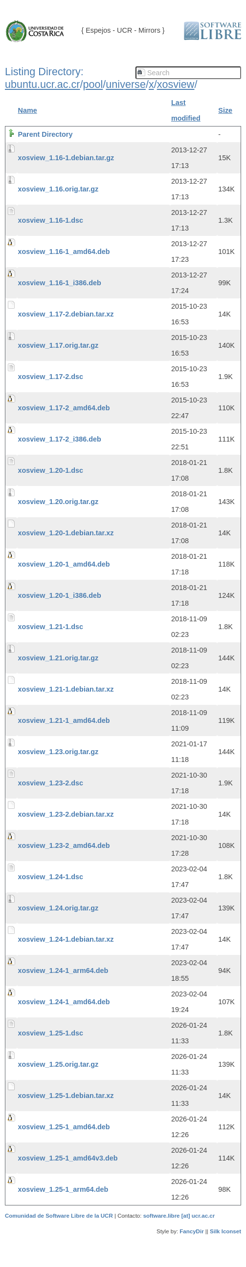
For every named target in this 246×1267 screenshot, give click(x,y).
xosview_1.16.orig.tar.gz (58, 189)
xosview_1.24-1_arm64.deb (63, 970)
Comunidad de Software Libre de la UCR (59, 1216)
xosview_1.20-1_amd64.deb (64, 564)
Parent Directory (45, 134)
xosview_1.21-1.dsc (51, 627)
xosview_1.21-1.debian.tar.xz (66, 689)
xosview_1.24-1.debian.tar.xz (66, 939)
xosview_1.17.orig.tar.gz (58, 345)
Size (225, 110)
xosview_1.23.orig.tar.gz (58, 752)
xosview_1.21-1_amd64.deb (64, 720)
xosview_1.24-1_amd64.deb (64, 1002)
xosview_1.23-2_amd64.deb (64, 845)
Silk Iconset (225, 1231)
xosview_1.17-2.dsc (51, 376)
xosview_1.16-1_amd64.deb (64, 251)
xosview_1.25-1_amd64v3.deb (68, 1158)
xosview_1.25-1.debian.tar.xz (66, 1095)
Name (27, 110)
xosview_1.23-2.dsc (51, 783)
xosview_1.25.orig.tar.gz (58, 1064)
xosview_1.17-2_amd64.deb (64, 408)
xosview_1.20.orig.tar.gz (58, 502)
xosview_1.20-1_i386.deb (59, 595)
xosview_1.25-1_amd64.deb (64, 1127)
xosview (176, 84)
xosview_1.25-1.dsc (51, 1033)
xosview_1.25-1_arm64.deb (63, 1189)
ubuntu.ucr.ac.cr (42, 84)
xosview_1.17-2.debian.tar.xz (66, 314)
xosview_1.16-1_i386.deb (59, 283)
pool (93, 84)
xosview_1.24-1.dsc (51, 877)
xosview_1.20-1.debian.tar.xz (66, 533)
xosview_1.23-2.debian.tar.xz (66, 814)
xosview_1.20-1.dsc (51, 470)
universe (126, 84)
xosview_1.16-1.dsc (51, 220)
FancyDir (191, 1231)
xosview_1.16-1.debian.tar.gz (66, 158)
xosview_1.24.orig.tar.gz (58, 908)
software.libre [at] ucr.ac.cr (179, 1216)
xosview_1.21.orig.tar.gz (58, 658)
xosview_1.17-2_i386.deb (59, 439)
